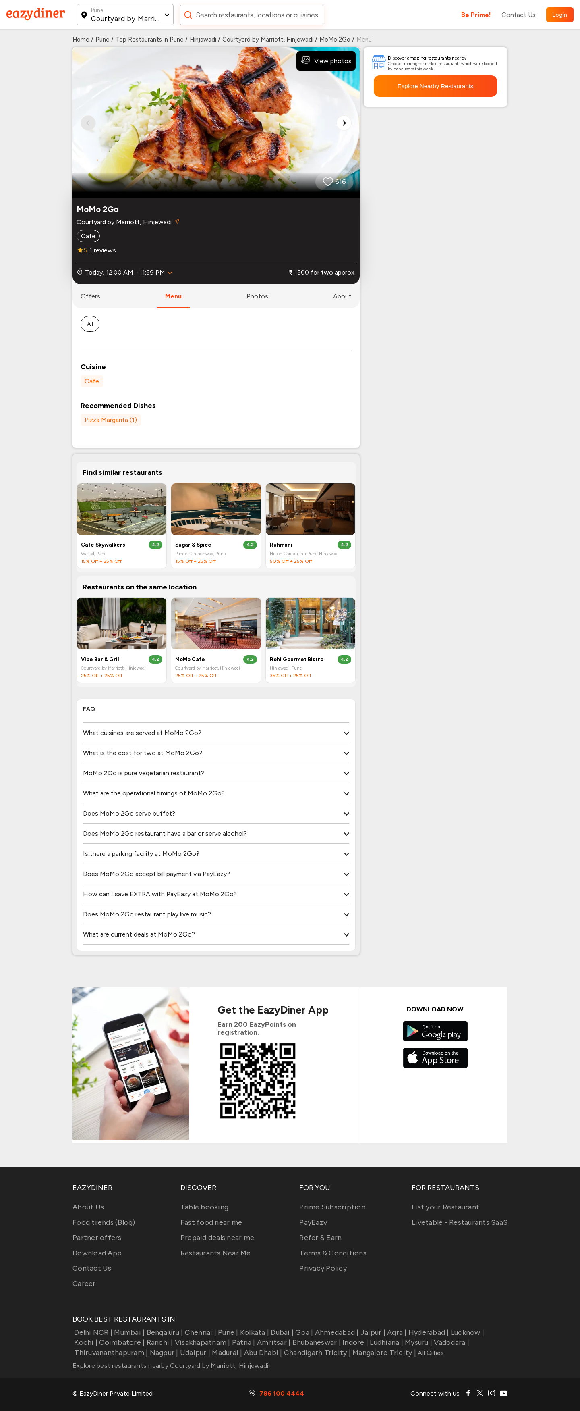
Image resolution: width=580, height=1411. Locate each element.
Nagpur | (163, 1352)
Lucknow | (467, 1332)
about (342, 296)
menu (173, 296)
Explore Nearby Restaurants (435, 86)
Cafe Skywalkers (103, 545)
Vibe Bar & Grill (101, 659)
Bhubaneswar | (315, 1342)
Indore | (354, 1342)
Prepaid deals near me (217, 1237)
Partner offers (97, 1237)
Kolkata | (253, 1332)
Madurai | (226, 1352)
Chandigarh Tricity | (316, 1352)
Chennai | (199, 1332)
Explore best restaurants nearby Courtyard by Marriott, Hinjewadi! (171, 1365)
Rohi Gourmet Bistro (296, 659)
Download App (97, 1253)
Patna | (242, 1342)
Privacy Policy (323, 1268)
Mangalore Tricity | (383, 1352)
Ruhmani (281, 545)
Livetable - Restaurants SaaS (460, 1222)
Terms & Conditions (333, 1253)
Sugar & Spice (193, 545)
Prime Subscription (332, 1207)
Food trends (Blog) (103, 1222)
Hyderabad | (428, 1332)
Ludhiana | (385, 1342)
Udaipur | (194, 1352)
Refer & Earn (320, 1237)
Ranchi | (159, 1342)
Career (84, 1283)
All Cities (430, 1353)
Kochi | (84, 1342)
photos (257, 296)
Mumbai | (128, 1332)
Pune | (227, 1332)
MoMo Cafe (190, 659)
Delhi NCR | (92, 1332)
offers (90, 296)
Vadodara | (450, 1342)
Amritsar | (273, 1342)
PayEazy (313, 1222)
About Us (88, 1207)
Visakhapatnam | (201, 1342)
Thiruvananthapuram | (110, 1352)
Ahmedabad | (336, 1332)
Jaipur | (372, 1332)
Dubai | (281, 1332)
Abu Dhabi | (262, 1352)
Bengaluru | (164, 1332)
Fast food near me (211, 1222)
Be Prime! (476, 15)
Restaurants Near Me (215, 1253)
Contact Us (518, 15)
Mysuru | (417, 1342)
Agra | (396, 1332)
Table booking (204, 1207)
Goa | (303, 1332)
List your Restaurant (445, 1207)
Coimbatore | (121, 1342)
